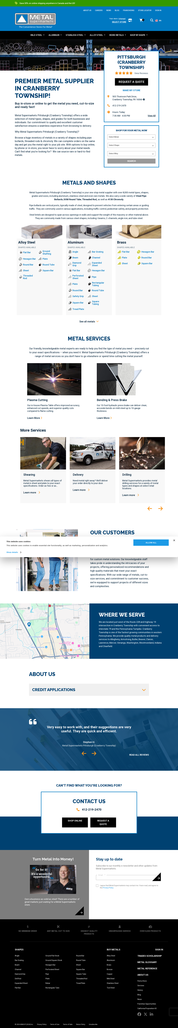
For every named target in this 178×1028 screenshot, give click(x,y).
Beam (17, 965)
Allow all (151, 1013)
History (140, 990)
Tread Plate (80, 983)
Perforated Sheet (52, 969)
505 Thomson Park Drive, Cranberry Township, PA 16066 (128, 98)
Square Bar (80, 969)
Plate (47, 979)
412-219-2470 (119, 105)
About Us (142, 975)
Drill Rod (18, 979)
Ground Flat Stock (52, 956)
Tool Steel (111, 988)
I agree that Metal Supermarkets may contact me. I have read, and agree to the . (129, 887)
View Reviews (141, 73)
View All (152, 115)
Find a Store (142, 981)
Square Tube (81, 974)
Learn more (31, 492)
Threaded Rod (81, 979)
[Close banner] (174, 1011)
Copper (109, 974)
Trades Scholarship (149, 956)
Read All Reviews (139, 755)
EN (158, 20)
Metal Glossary (147, 962)
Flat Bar (18, 988)
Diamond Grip (20, 974)
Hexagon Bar (50, 965)
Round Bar (80, 956)
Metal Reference (147, 968)
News (139, 999)
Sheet (78, 965)
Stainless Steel (112, 983)
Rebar (47, 983)
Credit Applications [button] (89, 689)
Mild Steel (110, 979)
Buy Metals (113, 949)
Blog (139, 995)
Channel (18, 969)
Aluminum (76, 242)
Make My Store (131, 90)
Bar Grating (19, 960)
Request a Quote (131, 82)
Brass (121, 242)
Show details (12, 1023)
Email (101, 875)
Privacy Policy (108, 888)
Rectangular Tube (52, 988)
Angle (17, 956)
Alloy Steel (26, 242)
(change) (122, 19)
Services (140, 986)
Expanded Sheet (21, 983)
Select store (119, 22)
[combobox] (158, 20)
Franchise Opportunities (146, 1004)
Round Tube (81, 960)
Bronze (109, 969)
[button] (151, 21)
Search (131, 161)
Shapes (19, 949)
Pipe (47, 974)
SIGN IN (158, 10)
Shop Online (75, 820)
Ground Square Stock (53, 960)
